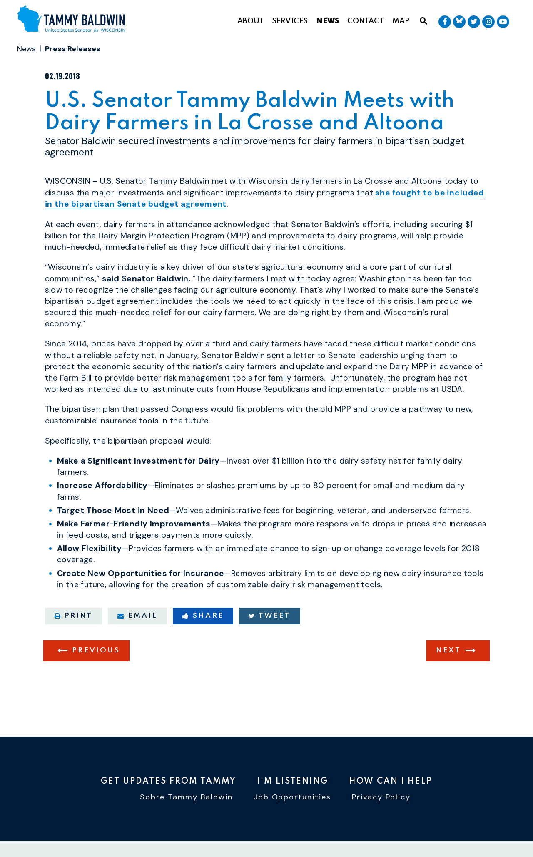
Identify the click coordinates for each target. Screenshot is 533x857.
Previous (96, 684)
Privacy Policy (381, 799)
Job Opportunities (292, 799)
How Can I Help (390, 782)
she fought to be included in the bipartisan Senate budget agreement (246, 232)
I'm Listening (292, 782)
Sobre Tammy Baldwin (186, 799)
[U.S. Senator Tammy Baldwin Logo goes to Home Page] (74, 20)
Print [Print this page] (74, 649)
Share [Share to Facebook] (203, 649)
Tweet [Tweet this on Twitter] (270, 649)
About (250, 21)
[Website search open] (423, 21)
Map (400, 21)
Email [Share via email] (137, 649)
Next (448, 684)
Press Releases (72, 49)
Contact (365, 21)
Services (290, 21)
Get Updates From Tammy (168, 782)
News (327, 21)
